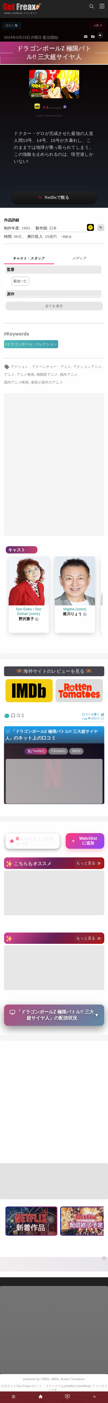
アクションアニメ (87, 367)
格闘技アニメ (47, 374)
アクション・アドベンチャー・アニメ (41, 367)
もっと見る (88, 863)
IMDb (55, 1379)
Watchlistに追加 (84, 840)
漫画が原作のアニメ (47, 382)
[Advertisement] (54, 464)
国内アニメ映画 (16, 382)
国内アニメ (69, 374)
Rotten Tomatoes (73, 1379)
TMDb (45, 1379)
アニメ (9, 374)
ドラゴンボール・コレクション (32, 344)
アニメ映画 (26, 374)
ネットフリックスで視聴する (54, 197)
